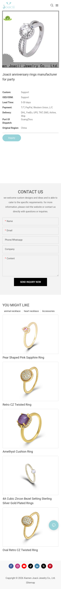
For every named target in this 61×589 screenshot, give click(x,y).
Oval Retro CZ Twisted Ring (20, 550)
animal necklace (12, 311)
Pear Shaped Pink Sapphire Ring (23, 357)
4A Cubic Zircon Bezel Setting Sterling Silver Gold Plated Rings (27, 501)
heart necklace (31, 311)
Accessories (48, 311)
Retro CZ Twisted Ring (17, 404)
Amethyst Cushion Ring (18, 451)
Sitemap (31, 582)
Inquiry (11, 138)
